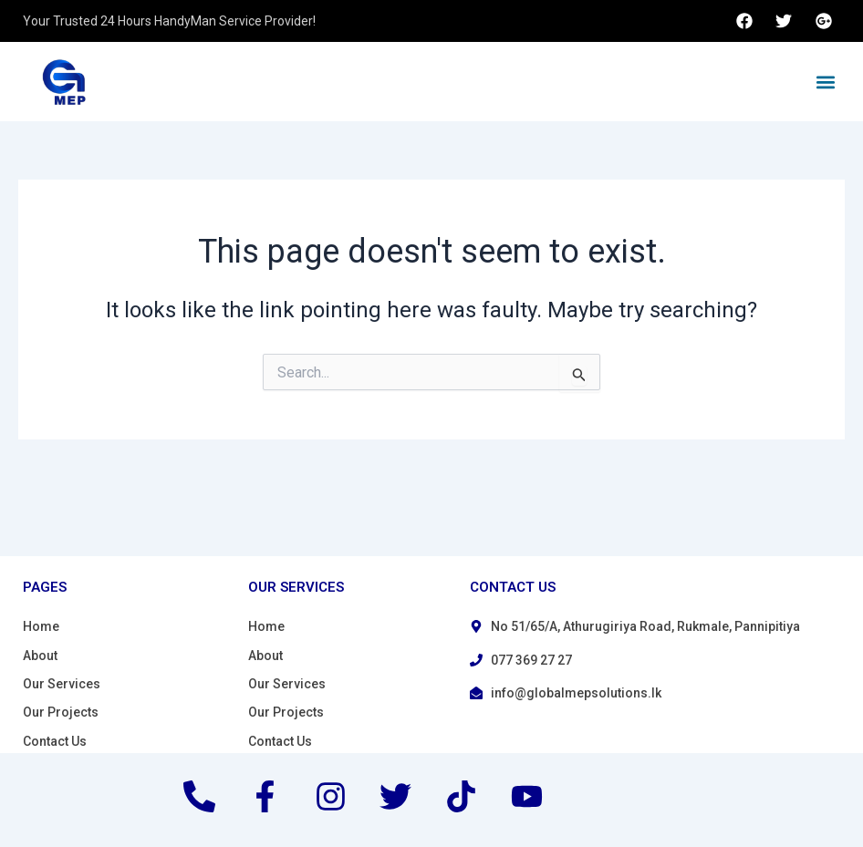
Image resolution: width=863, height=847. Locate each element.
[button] (825, 82)
